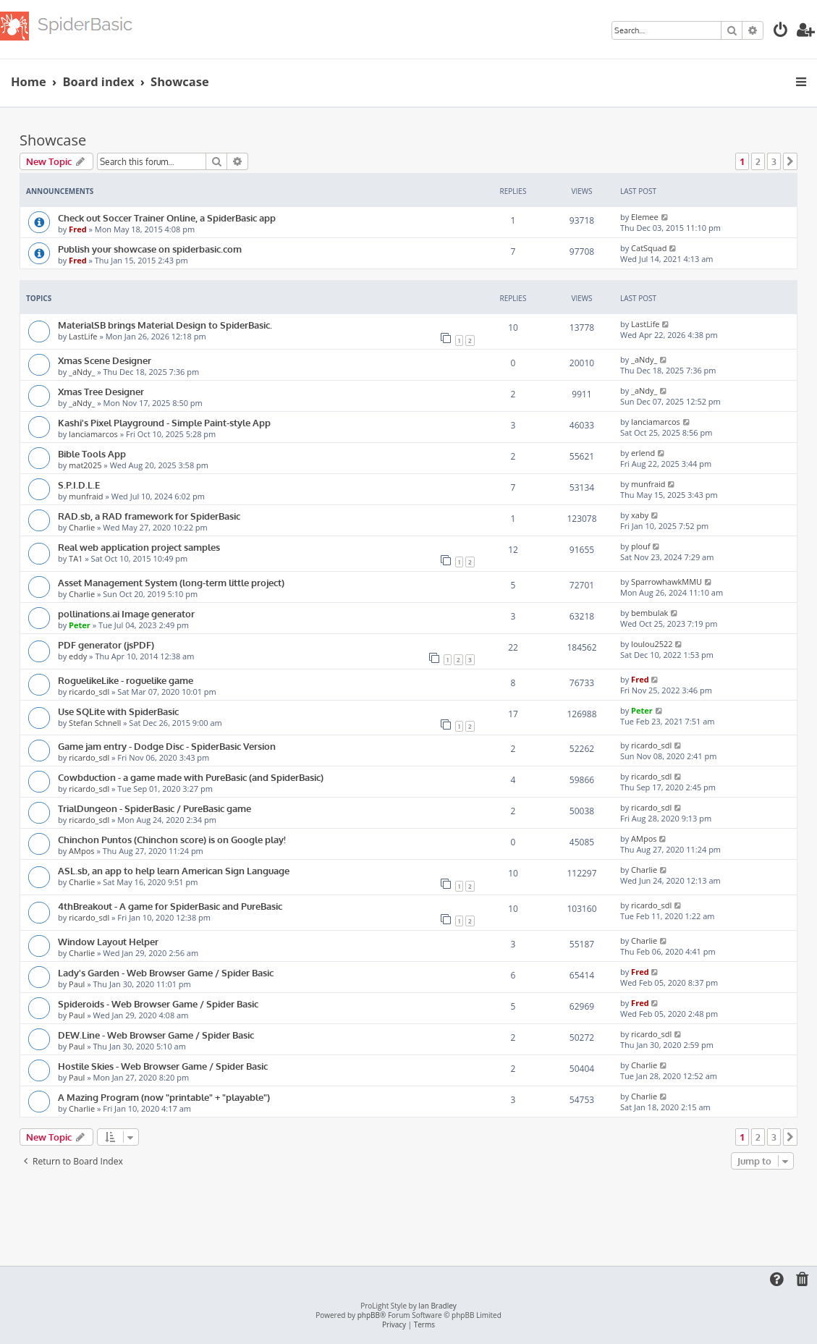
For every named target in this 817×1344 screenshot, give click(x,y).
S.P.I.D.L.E (79, 484)
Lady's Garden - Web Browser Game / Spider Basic (166, 972)
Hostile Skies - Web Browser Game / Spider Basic (163, 1066)
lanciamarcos (93, 433)
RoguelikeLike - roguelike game (125, 680)
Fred (78, 229)
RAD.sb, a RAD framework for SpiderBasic (149, 516)
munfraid (86, 496)
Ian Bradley (437, 1306)
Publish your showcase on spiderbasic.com (150, 248)
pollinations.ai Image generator (126, 613)
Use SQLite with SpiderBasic (118, 711)
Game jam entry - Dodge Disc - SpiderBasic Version (167, 746)
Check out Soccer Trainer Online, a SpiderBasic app (167, 217)
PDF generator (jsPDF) (106, 644)
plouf (641, 546)
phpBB (368, 1315)
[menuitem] (781, 31)
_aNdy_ (82, 371)
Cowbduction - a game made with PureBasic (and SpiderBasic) (190, 777)
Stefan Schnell (95, 722)
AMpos (81, 850)
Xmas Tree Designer (101, 391)
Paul (77, 984)
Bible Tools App (92, 453)
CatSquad (648, 247)
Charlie (82, 527)
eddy (78, 656)
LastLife (83, 336)
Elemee (645, 216)
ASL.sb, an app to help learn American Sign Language (173, 870)
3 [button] (773, 161)
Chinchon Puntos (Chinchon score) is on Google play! (172, 839)
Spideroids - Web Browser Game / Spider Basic (158, 1003)
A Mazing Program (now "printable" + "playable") (164, 1097)
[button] (790, 161)
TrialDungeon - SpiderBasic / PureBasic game (154, 808)
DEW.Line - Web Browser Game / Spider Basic (156, 1034)
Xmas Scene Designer (104, 360)
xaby (639, 515)
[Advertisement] (408, 1213)
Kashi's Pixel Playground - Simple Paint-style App (164, 422)
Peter (79, 625)
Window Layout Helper (108, 941)
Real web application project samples (139, 547)
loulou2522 (651, 643)
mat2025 (85, 465)
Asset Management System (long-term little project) (171, 582)
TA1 (75, 558)
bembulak (649, 612)
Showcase (53, 140)
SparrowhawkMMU (666, 581)
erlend (643, 452)
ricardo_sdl (89, 691)
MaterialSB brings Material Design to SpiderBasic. (165, 324)
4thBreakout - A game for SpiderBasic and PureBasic (170, 906)
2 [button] (758, 161)
